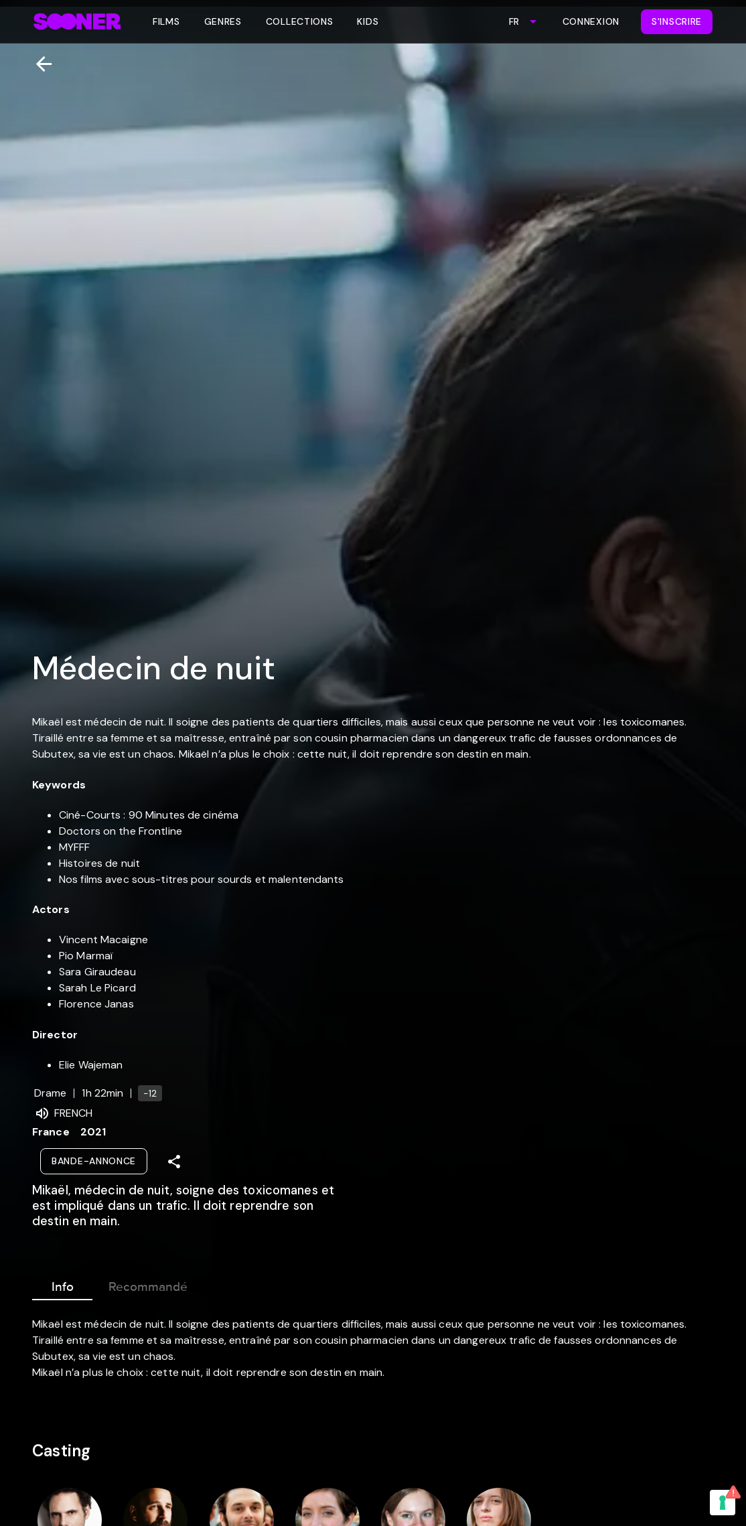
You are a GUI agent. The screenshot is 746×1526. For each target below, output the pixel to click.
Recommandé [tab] (148, 1284)
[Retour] (38, 64)
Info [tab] (62, 1284)
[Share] (174, 1161)
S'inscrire (677, 21)
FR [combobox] (514, 21)
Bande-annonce (94, 1161)
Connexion (591, 21)
